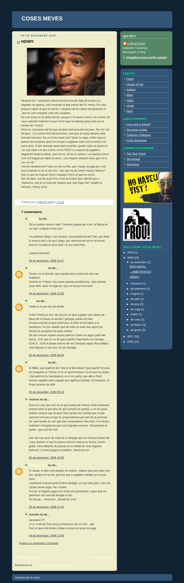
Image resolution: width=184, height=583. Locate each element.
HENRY (134, 277)
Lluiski (130, 105)
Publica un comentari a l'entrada (38, 543)
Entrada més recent (27, 556)
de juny (135, 304)
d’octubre (136, 283)
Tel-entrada (133, 159)
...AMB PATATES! (140, 271)
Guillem (131, 89)
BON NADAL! (138, 266)
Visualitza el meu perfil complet (146, 57)
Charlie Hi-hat (135, 84)
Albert (130, 100)
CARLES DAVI (38, 268)
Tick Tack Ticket (136, 153)
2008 (130, 257)
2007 (130, 336)
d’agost (135, 293)
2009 (130, 252)
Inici (64, 556)
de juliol (135, 299)
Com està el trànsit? (139, 124)
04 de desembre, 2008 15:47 (46, 260)
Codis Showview (137, 140)
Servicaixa (133, 164)
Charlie (33, 218)
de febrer (136, 324)
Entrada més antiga (102, 556)
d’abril (134, 314)
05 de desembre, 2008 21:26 (46, 507)
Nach (130, 111)
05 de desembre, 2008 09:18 (46, 392)
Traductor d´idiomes (139, 135)
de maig (135, 309)
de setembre (138, 288)
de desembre (138, 262)
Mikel (32, 301)
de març (135, 319)
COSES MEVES (42, 18)
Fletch (130, 79)
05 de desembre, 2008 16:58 (46, 457)
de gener (136, 330)
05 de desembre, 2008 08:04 (46, 355)
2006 (130, 341)
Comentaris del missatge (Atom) (52, 565)
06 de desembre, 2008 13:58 (46, 535)
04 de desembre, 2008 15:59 (46, 293)
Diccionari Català (137, 129)
